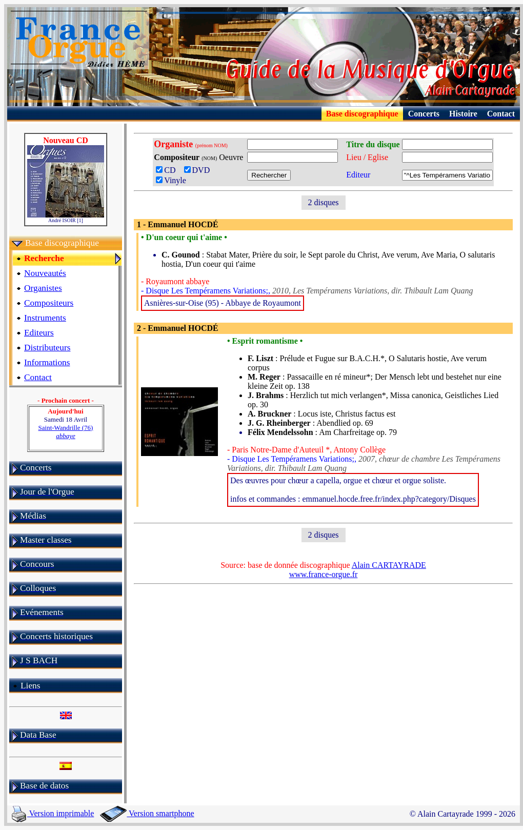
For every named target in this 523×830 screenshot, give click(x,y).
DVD (199, 170)
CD (169, 170)
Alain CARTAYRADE (389, 565)
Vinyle (171, 180)
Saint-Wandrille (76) (65, 432)
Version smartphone (147, 813)
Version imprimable (53, 813)
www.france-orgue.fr (323, 574)
